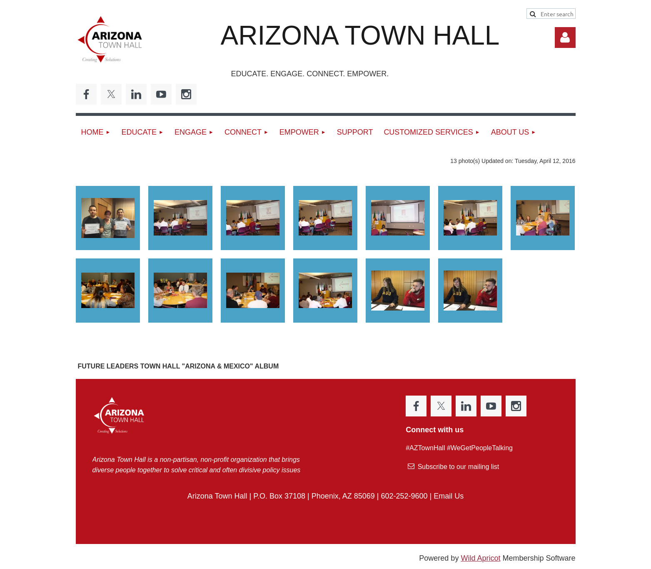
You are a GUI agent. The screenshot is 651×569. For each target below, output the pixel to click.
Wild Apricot (480, 558)
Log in (565, 37)
